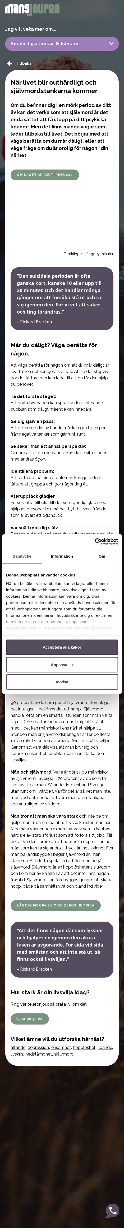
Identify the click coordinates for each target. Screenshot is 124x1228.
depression (38, 1047)
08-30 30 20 (32, 1019)
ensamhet (61, 1047)
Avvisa (62, 682)
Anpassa (62, 664)
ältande (18, 1047)
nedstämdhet (38, 1054)
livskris (17, 1054)
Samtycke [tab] (22, 556)
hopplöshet (84, 1047)
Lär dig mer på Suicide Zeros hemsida (55, 905)
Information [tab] (62, 556)
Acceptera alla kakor (62, 647)
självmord (64, 1054)
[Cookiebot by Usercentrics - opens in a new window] (95, 541)
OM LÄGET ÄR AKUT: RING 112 (45, 175)
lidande (105, 1047)
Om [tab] (102, 556)
